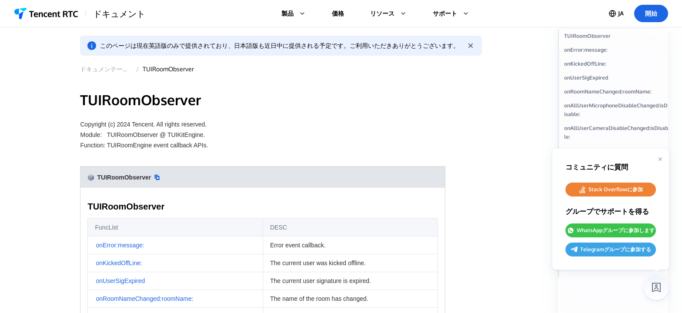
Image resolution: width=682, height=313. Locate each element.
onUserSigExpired (609, 92)
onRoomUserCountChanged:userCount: (627, 282)
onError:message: (609, 64)
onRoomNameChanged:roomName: (626, 110)
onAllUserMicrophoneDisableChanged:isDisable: (626, 132)
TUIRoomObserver (180, 69)
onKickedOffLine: (608, 78)
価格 (338, 13)
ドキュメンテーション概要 (128, 69)
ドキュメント (119, 13)
